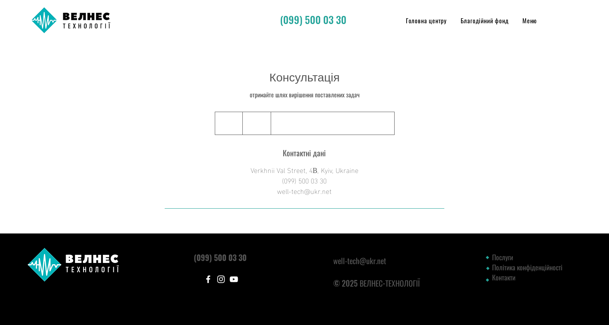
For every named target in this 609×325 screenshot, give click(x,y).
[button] (529, 20)
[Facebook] (208, 279)
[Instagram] (221, 279)
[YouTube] (234, 279)
